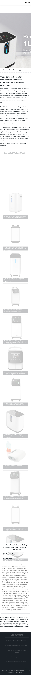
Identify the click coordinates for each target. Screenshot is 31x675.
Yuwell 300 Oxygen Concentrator (17, 657)
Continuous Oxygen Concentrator (17, 661)
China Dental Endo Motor (7, 625)
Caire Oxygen (19, 617)
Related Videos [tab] (10, 554)
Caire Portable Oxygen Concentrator (10, 621)
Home (4, 70)
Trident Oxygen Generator (20, 623)
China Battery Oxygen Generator (18, 70)
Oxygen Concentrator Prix (22, 625)
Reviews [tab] (7, 559)
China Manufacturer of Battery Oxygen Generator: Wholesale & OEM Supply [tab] (15, 547)
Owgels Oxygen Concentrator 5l (19, 619)
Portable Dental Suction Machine (17, 640)
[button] (18, 3)
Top (26, 670)
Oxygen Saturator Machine (7, 617)
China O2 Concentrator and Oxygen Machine (17, 651)
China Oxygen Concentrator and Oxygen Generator (14, 626)
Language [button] (27, 2)
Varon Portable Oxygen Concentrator (17, 645)
